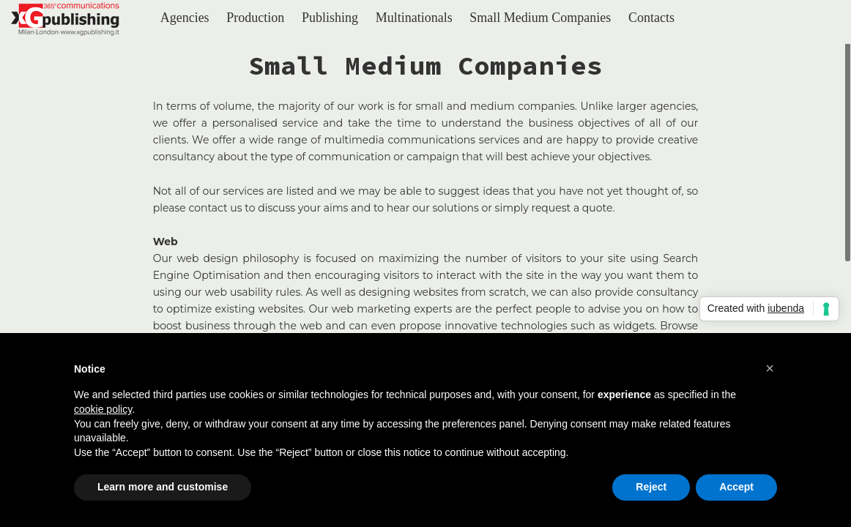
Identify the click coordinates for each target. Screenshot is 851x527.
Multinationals (414, 17)
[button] (769, 368)
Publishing (330, 17)
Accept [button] (736, 487)
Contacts (651, 17)
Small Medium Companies (540, 17)
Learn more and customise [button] (162, 487)
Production (255, 17)
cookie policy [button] (103, 409)
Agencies (184, 17)
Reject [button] (651, 487)
